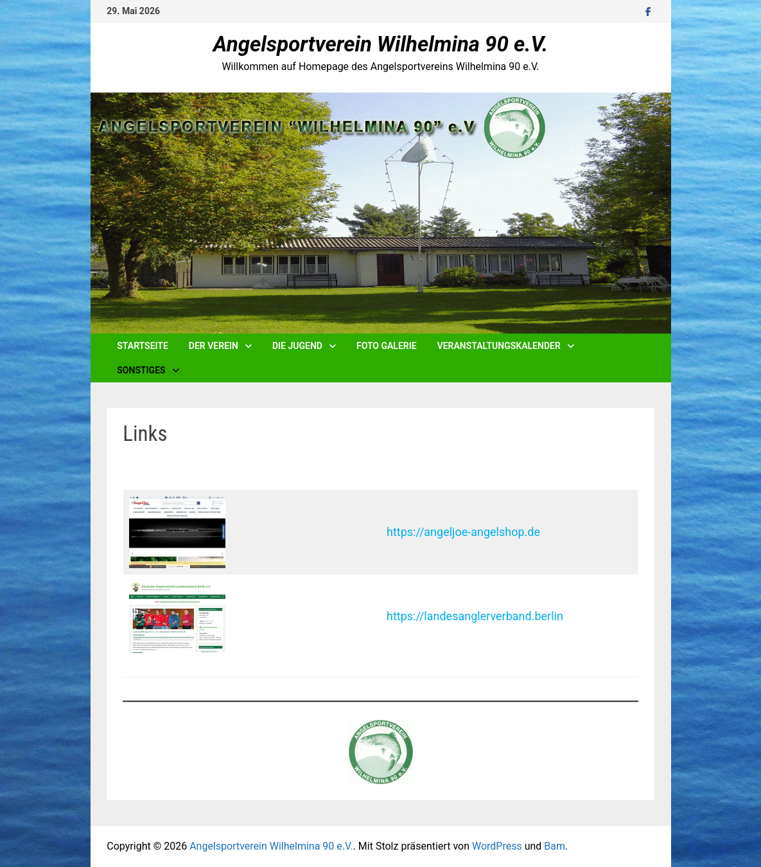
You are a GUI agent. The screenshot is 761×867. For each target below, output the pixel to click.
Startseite (142, 346)
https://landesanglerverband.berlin (475, 616)
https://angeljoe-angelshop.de (463, 532)
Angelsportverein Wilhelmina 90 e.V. (380, 44)
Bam (554, 846)
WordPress (497, 846)
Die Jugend (297, 346)
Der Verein (213, 346)
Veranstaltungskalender (499, 346)
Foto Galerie (386, 346)
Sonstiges (141, 370)
